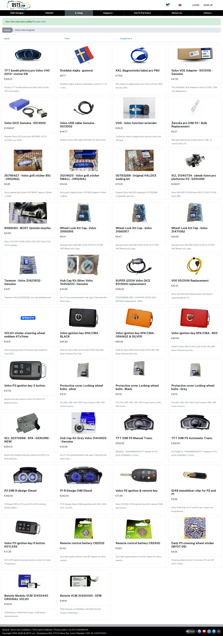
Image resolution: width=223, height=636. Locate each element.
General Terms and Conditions (16, 629)
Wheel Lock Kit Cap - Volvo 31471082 (189, 229)
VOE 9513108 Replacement (190, 280)
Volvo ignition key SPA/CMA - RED (194, 333)
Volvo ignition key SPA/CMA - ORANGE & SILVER (135, 334)
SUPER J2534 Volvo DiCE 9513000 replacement (133, 282)
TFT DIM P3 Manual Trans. (134, 438)
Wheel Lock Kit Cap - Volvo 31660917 (134, 229)
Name (7, 38)
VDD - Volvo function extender (136, 123)
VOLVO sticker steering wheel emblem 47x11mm (24, 334)
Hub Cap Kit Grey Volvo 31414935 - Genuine (83, 439)
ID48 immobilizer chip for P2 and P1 (193, 492)
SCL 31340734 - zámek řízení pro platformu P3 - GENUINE (193, 177)
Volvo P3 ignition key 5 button (24, 385)
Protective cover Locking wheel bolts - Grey (192, 387)
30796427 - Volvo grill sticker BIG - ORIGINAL (27, 177)
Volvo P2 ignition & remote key (137, 490)
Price (67, 38)
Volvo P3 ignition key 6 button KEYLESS (24, 544)
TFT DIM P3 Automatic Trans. (192, 438)
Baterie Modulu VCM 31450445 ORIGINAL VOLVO (26, 597)
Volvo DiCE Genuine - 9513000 (25, 123)
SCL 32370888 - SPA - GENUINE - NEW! (27, 439)
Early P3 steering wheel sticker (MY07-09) (192, 544)
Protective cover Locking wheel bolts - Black (137, 387)
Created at (126, 38)
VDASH (49, 12)
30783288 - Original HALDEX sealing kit (136, 177)
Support (107, 12)
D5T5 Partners (142, 12)
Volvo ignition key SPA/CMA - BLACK (80, 334)
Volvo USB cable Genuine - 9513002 (78, 124)
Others (207, 12)
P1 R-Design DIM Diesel (76, 490)
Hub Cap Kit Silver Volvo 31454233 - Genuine (76, 282)
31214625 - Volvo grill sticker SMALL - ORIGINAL (79, 177)
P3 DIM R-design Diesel (20, 490)
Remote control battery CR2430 (138, 543)
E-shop (79, 12)
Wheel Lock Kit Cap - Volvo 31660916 (78, 229)
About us (177, 12)
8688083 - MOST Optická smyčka (27, 228)
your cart (41, 21)
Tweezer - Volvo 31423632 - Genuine (23, 282)
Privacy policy (60, 629)
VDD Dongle (16, 12)
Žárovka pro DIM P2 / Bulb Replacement (189, 124)
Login (195, 5)
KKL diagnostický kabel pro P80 (138, 70)
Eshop (7, 30)
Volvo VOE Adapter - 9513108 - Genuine (191, 72)
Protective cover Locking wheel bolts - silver (81, 387)
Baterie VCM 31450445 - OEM (81, 595)
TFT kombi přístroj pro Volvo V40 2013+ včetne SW (27, 72)
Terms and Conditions (42, 629)
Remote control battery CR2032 (82, 543)
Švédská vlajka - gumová (76, 70)
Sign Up (208, 5)
